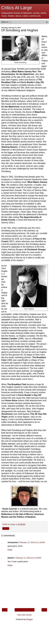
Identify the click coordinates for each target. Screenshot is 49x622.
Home (24, 610)
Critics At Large (16, 7)
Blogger (29, 619)
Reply (10, 550)
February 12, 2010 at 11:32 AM (32, 542)
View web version (24, 615)
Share (6, 528)
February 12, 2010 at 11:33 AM (28, 558)
